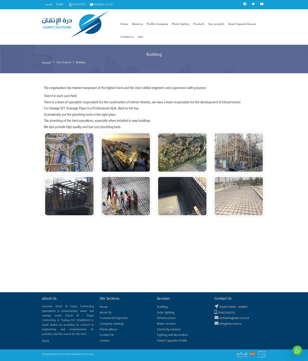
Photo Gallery (181, 24)
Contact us (127, 37)
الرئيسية (46, 62)
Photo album (108, 329)
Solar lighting (165, 312)
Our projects (216, 24)
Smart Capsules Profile (172, 340)
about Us (105, 312)
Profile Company (157, 24)
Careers (105, 340)
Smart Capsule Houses (242, 24)
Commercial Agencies (114, 318)
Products (198, 24)
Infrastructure (166, 318)
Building (162, 307)
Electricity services (169, 329)
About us (137, 24)
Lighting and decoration (172, 335)
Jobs (140, 37)
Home (124, 24)
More (45, 341)
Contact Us (107, 335)
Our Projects (63, 62)
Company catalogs (112, 324)
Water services (166, 324)
